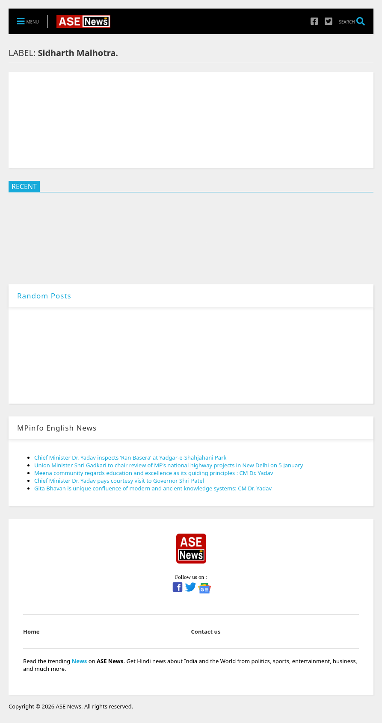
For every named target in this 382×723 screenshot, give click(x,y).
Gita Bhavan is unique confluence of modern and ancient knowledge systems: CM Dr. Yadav (153, 488)
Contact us (206, 631)
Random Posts (44, 296)
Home (31, 631)
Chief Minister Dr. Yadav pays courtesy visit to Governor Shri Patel (119, 480)
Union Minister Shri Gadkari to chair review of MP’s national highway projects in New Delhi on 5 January (168, 465)
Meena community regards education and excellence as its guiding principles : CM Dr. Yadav (153, 473)
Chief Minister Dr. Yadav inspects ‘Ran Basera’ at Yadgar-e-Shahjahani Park (130, 457)
